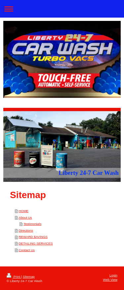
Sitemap (29, 276)
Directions (26, 230)
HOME (23, 211)
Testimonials (32, 224)
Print (14, 276)
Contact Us (26, 250)
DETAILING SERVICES (36, 243)
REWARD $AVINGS (33, 237)
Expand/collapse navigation (62, 9)
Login (113, 275)
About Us (25, 217)
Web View (110, 279)
